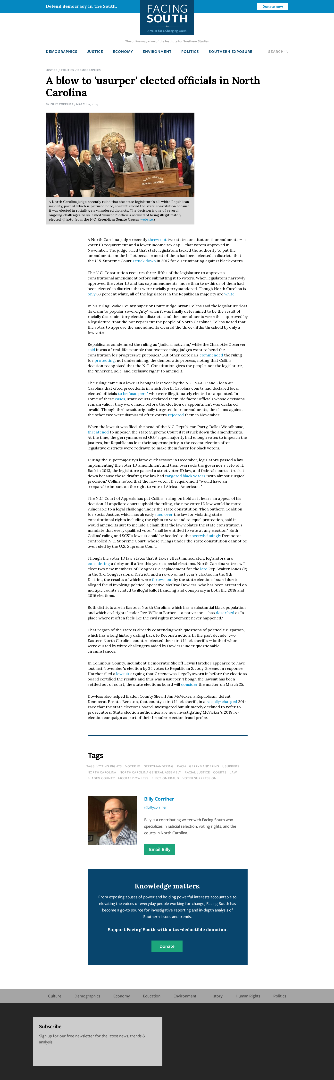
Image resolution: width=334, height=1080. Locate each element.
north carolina (102, 772)
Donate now (272, 6)
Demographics (61, 51)
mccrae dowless (133, 778)
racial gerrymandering (198, 766)
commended (212, 355)
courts (219, 772)
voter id (132, 766)
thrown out (162, 579)
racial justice (197, 772)
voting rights (109, 766)
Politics (190, 51)
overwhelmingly (207, 535)
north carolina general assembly (150, 772)
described (225, 612)
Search (278, 51)
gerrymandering (159, 766)
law (233, 772)
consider (190, 684)
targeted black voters (185, 475)
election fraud (165, 778)
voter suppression (200, 778)
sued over (164, 514)
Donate (167, 946)
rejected (176, 414)
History (216, 996)
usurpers (230, 766)
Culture (54, 996)
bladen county (101, 778)
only (92, 294)
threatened (99, 432)
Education (151, 996)
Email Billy (159, 849)
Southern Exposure (230, 51)
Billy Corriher (62, 104)
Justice (95, 51)
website (146, 219)
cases (120, 398)
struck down (144, 260)
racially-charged (221, 701)
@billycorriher (155, 807)
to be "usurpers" (133, 393)
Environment (157, 51)
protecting (104, 360)
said (92, 349)
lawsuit (123, 673)
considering (99, 563)
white (229, 294)
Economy (123, 51)
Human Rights (248, 996)
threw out (157, 239)
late (203, 568)
